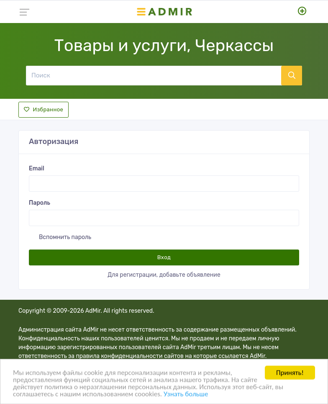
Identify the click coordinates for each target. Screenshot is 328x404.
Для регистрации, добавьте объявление (164, 274)
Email (36, 168)
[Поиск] (153, 75)
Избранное (43, 109)
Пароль (39, 202)
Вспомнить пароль (65, 237)
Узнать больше (186, 394)
